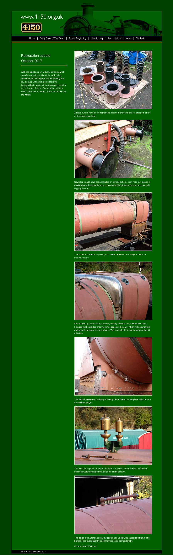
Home (32, 38)
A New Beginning (77, 38)
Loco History (114, 38)
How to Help (97, 38)
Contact (140, 38)
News (128, 38)
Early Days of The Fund (52, 38)
